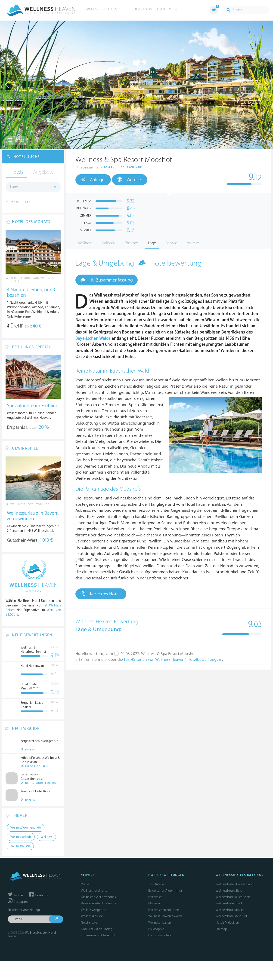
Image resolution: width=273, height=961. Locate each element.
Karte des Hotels (100, 594)
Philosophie (156, 929)
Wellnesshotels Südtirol (231, 916)
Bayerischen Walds (93, 338)
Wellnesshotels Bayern (230, 891)
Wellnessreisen (20, 846)
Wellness (85, 243)
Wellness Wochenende (25, 827)
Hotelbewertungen (155, 9)
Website (129, 179)
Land (14, 187)
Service (171, 243)
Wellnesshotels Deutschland (235, 884)
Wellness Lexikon (92, 916)
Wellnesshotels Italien (230, 910)
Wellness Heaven (159, 922)
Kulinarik (108, 243)
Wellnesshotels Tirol (229, 903)
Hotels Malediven (227, 922)
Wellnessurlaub (20, 837)
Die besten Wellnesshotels (98, 897)
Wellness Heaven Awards (165, 916)
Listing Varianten (159, 935)
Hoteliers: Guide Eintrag (96, 929)
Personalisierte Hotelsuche (98, 903)
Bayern (109, 167)
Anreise (193, 243)
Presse (85, 884)
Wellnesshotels (104, 9)
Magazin (154, 903)
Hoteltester (155, 897)
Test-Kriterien (157, 884)
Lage (152, 243)
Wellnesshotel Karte (94, 891)
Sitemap (221, 929)
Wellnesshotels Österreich (233, 897)
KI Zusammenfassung (106, 280)
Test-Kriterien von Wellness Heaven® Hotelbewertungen (173, 659)
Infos (16, 140)
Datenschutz (108, 935)
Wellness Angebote (94, 910)
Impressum (88, 935)
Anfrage (92, 179)
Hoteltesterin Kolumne (163, 910)
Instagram (18, 902)
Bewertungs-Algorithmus (165, 891)
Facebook (38, 895)
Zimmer (131, 243)
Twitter (15, 895)
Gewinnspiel (89, 922)
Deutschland (132, 167)
